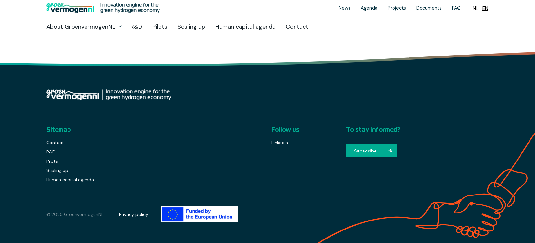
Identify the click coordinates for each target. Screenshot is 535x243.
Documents (429, 8)
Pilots (159, 27)
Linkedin (279, 142)
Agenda (369, 8)
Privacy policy (133, 214)
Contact (297, 27)
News (344, 8)
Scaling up (191, 27)
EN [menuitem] (485, 8)
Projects (397, 8)
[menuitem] (475, 8)
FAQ (456, 8)
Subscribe (365, 151)
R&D (136, 27)
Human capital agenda (245, 27)
